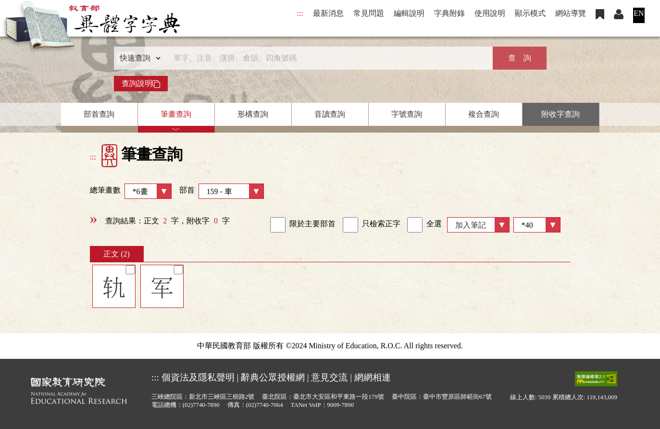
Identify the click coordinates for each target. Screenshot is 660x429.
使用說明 (489, 13)
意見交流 (329, 377)
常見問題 (368, 13)
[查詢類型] (138, 58)
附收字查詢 (560, 114)
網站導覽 (570, 13)
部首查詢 (99, 114)
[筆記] (130, 269)
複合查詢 (483, 114)
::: (300, 13)
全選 (424, 225)
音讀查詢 (329, 114)
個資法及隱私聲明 (198, 377)
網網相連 (372, 377)
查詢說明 (141, 83)
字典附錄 (449, 13)
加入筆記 (470, 225)
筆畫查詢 (176, 114)
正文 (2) (116, 254)
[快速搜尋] (327, 58)
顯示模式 (530, 13)
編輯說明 (409, 13)
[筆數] (536, 225)
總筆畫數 (131, 191)
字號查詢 (406, 114)
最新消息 (328, 13)
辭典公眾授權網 (273, 377)
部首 (221, 191)
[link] (278, 225)
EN (639, 13)
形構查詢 (252, 114)
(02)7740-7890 (201, 405)
